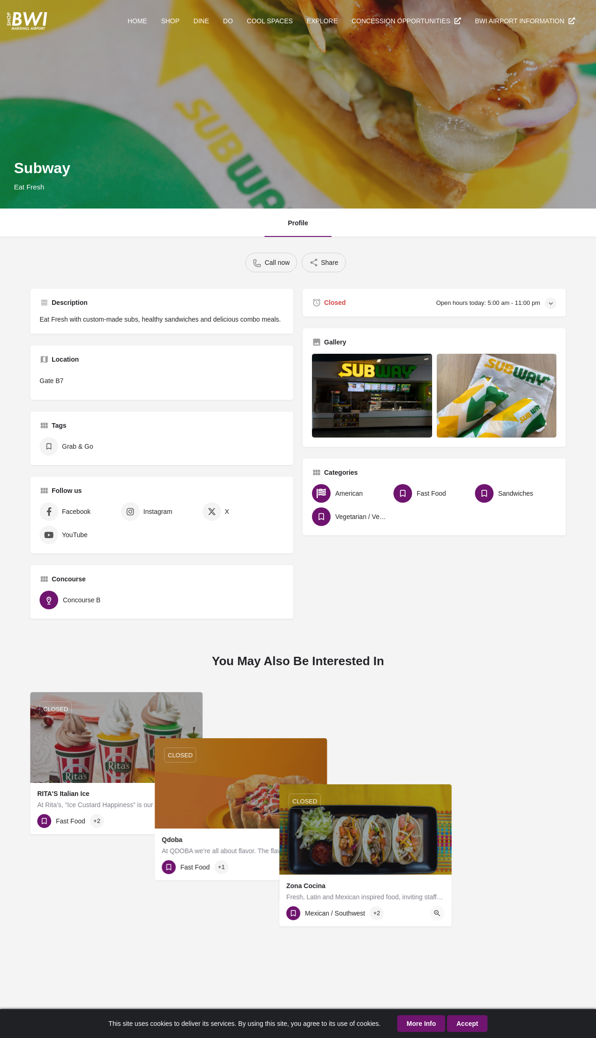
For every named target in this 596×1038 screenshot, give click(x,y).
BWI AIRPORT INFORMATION (525, 21)
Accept (467, 1023)
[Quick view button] (188, 821)
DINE (201, 21)
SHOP (170, 21)
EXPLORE (322, 21)
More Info (421, 1023)
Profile (298, 223)
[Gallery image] (372, 396)
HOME (137, 21)
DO (228, 21)
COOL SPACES (270, 21)
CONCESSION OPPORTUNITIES (406, 21)
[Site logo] (28, 20)
